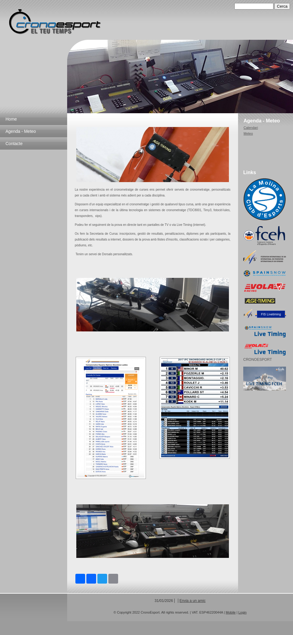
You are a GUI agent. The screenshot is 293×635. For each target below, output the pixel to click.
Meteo (248, 133)
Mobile (231, 612)
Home (11, 119)
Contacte (14, 143)
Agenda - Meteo (20, 131)
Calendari (251, 127)
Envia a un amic (192, 601)
